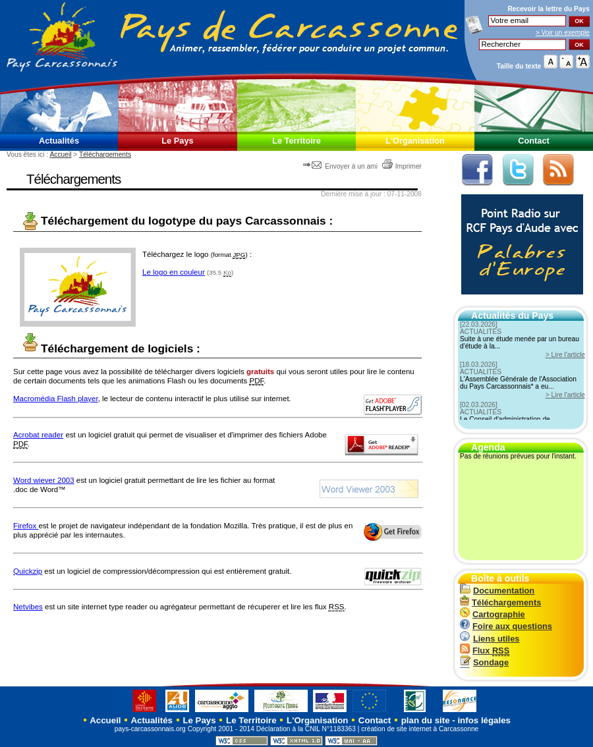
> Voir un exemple (563, 32)
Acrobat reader (38, 435)
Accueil (60, 154)
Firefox (25, 526)
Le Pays (177, 141)
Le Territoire (296, 141)
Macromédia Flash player (55, 398)
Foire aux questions (506, 626)
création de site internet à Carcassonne (419, 729)
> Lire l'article (565, 354)
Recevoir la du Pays (548, 9)
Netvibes (28, 607)
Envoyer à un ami (341, 166)
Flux (484, 650)
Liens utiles (489, 639)
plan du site (425, 720)
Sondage (484, 662)
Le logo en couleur (173, 272)
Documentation (497, 590)
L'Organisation (415, 141)
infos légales (484, 720)
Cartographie (492, 614)
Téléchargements (105, 154)
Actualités (59, 141)
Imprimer (401, 166)
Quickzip (27, 571)
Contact (534, 141)
